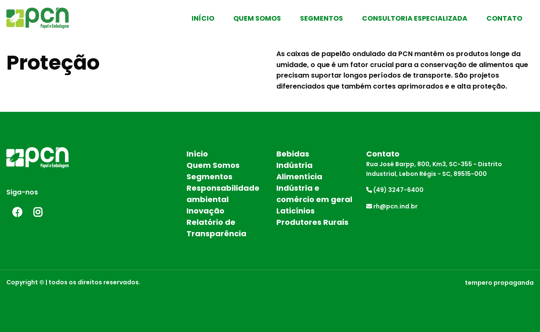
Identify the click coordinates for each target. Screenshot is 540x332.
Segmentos (321, 18)
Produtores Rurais (312, 222)
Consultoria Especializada (414, 18)
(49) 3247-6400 (395, 190)
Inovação (205, 210)
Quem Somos (257, 18)
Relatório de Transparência (216, 228)
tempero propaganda (499, 282)
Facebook (16, 212)
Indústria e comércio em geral (314, 194)
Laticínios (295, 210)
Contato (504, 18)
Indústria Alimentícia (299, 171)
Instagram (38, 212)
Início (203, 18)
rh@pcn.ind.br (392, 206)
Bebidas (292, 153)
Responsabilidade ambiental (222, 194)
